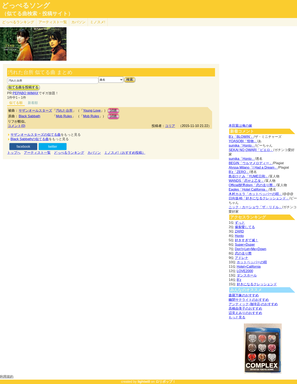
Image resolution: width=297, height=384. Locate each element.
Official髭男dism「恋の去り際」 (252, 185)
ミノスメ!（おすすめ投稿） (124, 152)
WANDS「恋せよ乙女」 (246, 180)
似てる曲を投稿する (23, 87)
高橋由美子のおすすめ (245, 308)
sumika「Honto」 (242, 145)
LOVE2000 (245, 271)
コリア (170, 126)
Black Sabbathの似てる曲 (29, 139)
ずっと (240, 222)
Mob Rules (64, 116)
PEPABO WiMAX (25, 93)
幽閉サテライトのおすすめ (249, 299)
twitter (52, 146)
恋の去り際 (243, 253)
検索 (129, 79)
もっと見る (237, 317)
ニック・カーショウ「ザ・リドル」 (255, 207)
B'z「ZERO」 (239, 172)
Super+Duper (245, 244)
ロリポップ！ (166, 381)
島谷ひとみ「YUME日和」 (248, 176)
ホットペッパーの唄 (252, 262)
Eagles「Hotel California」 (248, 189)
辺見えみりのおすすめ (245, 313)
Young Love (92, 110)
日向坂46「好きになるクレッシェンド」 (259, 198)
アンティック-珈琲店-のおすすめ (253, 304)
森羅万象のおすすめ (244, 295)
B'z (239, 280)
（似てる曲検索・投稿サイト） (37, 13)
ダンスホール (247, 275)
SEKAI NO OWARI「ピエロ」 (251, 150)
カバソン (78, 22)
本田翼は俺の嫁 (240, 125)
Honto (239, 236)
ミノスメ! (97, 22)
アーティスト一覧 (37, 152)
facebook (23, 146)
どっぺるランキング (69, 152)
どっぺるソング (26, 5)
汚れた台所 (64, 110)
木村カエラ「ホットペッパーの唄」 (255, 194)
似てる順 (16, 103)
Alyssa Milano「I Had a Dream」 (253, 167)
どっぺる (18, 22)
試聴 (113, 110)
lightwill (144, 381)
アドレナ (241, 258)
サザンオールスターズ (35, 110)
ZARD (239, 231)
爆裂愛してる (245, 227)
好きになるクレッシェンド (257, 284)
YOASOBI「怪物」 (243, 141)
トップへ (13, 152)
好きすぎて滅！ (246, 240)
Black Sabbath (29, 116)
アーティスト (52, 22)
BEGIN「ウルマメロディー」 (251, 163)
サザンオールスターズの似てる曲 (35, 134)
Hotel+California (249, 266)
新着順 (33, 103)
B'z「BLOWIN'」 (241, 136)
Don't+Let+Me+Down (250, 249)
